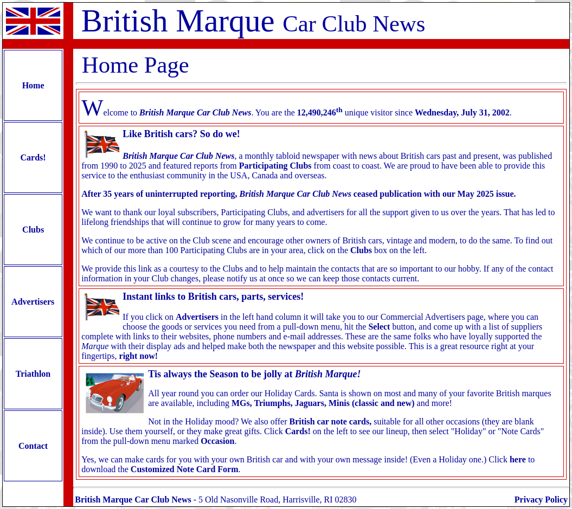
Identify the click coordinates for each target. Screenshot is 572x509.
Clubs (33, 229)
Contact (33, 445)
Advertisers (33, 301)
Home (33, 85)
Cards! (33, 157)
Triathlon (33, 373)
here (518, 459)
